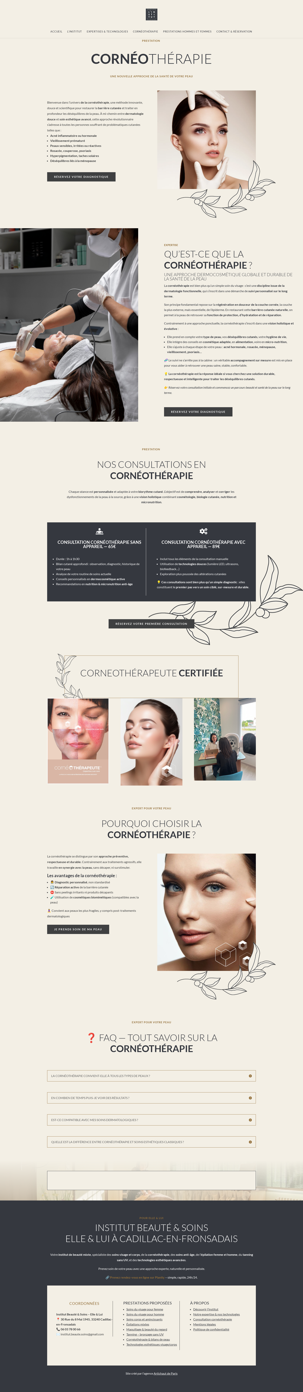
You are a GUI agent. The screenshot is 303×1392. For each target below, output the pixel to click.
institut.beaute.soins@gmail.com (82, 1334)
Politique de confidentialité (211, 1329)
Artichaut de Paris (166, 1373)
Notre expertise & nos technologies (216, 1314)
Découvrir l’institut (205, 1309)
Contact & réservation (234, 31)
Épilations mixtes (137, 1324)
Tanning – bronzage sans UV (145, 1334)
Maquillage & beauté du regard (146, 1329)
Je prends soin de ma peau (78, 929)
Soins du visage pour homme (145, 1314)
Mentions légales (204, 1324)
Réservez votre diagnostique (81, 176)
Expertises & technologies (107, 31)
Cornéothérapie (145, 31)
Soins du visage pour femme (144, 1309)
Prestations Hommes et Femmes (187, 31)
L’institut (74, 31)
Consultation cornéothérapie (212, 1319)
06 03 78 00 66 (70, 1329)
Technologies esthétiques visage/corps (151, 1344)
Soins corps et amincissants (144, 1319)
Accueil (56, 31)
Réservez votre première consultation (151, 623)
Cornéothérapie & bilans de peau (148, 1339)
